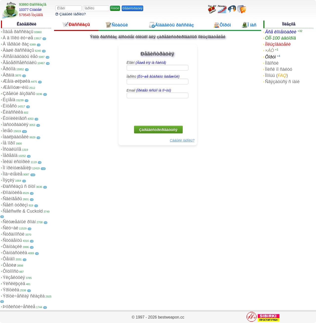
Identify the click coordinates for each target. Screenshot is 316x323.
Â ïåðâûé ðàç (16, 44)
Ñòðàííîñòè (13, 234)
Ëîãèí (146, 63)
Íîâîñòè (271, 63)
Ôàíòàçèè (12, 246)
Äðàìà (8, 75)
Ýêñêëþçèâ (14, 283)
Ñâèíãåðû (12, 198)
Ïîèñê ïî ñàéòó (278, 69)
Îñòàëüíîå (12, 149)
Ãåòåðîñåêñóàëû (20, 62)
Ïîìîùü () (276, 75)
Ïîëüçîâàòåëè (278, 44)
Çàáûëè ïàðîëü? (70, 14)
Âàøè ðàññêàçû (18, 50)
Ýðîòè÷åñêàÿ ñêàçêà (24, 296)
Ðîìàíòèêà (12, 192)
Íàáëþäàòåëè (16, 136)
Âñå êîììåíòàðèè (280, 31)
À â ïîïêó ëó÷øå (18, 37)
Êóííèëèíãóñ (15, 118)
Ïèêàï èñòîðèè (16, 161)
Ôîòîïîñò (11, 271)
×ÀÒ (269, 50)
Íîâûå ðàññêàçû (18, 31)
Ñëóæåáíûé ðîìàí (19, 221)
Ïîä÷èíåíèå (12, 174)
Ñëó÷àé (10, 227)
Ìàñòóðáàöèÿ (15, 124)
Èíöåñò (10, 105)
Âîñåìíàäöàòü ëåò (20, 56)
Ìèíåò (8, 130)
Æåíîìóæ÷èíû (15, 87)
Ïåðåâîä (10, 155)
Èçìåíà (9, 99)
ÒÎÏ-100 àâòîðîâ (280, 38)
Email (149, 90)
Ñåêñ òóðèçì (15, 204)
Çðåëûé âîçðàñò (19, 93)
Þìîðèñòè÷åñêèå (19, 306)
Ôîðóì (270, 56)
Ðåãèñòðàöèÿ (132, 8)
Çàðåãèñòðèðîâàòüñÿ (158, 129)
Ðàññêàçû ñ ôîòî (19, 186)
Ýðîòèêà (11, 289)
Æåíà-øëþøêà (16, 81)
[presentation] (158, 111)
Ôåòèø (9, 265)
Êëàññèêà (13, 112)
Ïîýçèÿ (8, 180)
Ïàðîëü (153, 76)
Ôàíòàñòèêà (15, 252)
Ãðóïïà (9, 68)
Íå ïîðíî (9, 143)
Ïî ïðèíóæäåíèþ (17, 167)
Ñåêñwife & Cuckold (23, 211)
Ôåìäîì (9, 258)
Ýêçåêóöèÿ (14, 277)
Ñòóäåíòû (12, 240)
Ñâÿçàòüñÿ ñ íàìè (282, 81)
